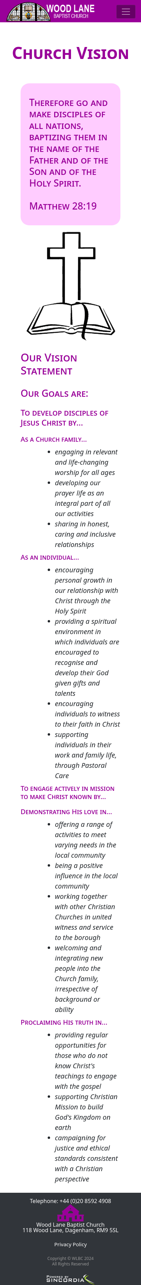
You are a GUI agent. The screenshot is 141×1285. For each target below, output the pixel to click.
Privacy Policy (70, 1244)
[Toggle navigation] (126, 12)
